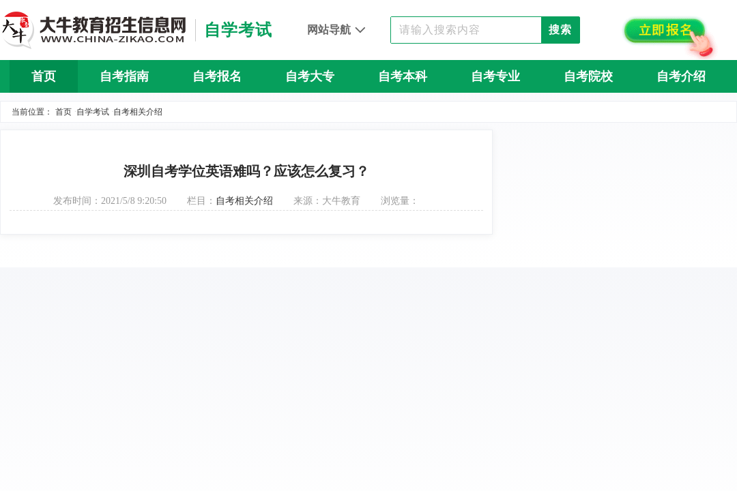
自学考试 (92, 112)
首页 (43, 76)
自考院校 (588, 76)
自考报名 (217, 76)
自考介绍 (681, 76)
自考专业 (495, 76)
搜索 (560, 29)
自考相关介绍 (137, 112)
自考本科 (402, 76)
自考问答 (368, 109)
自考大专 (309, 76)
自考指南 (124, 76)
